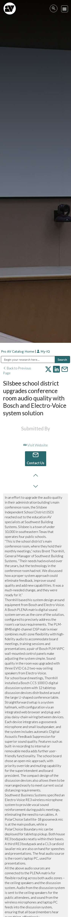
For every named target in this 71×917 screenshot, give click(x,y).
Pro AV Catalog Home (18, 351)
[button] (64, 8)
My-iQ (43, 351)
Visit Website (35, 445)
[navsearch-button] (53, 8)
